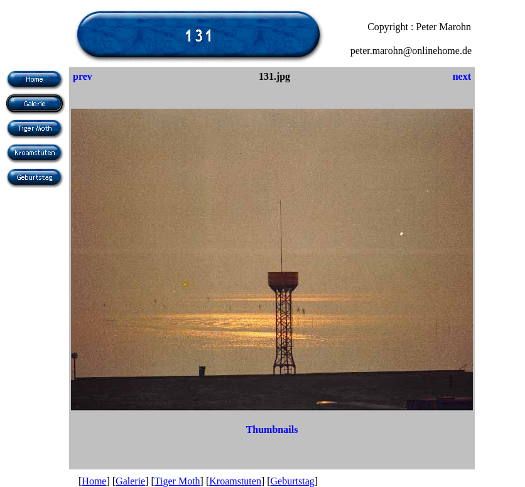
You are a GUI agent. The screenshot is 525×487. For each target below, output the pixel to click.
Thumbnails (272, 429)
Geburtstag (293, 481)
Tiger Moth (177, 481)
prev (82, 76)
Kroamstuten (235, 481)
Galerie (130, 481)
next (462, 76)
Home (94, 481)
